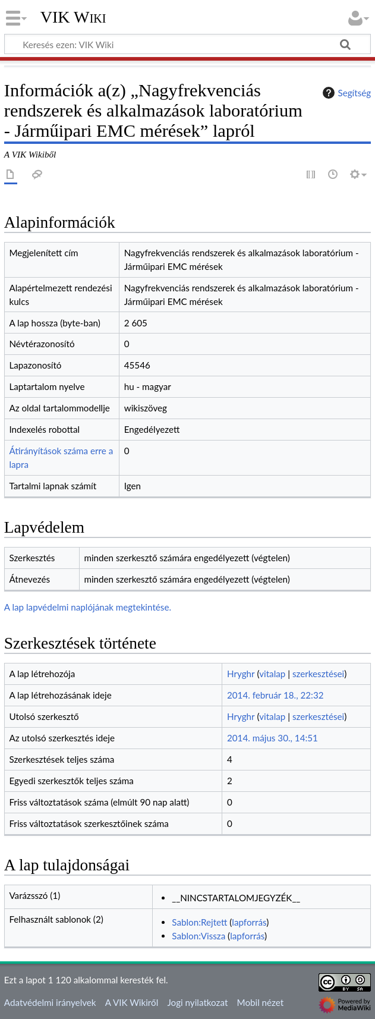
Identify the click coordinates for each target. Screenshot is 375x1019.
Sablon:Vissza (198, 935)
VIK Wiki (73, 17)
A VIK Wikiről (131, 1002)
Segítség (345, 93)
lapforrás (249, 922)
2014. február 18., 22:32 (275, 695)
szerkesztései (318, 673)
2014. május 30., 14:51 (272, 737)
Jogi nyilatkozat (197, 1002)
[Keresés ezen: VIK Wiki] (187, 44)
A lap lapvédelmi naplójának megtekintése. (87, 607)
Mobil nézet (260, 1002)
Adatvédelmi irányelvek (50, 1002)
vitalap (272, 673)
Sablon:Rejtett (199, 922)
